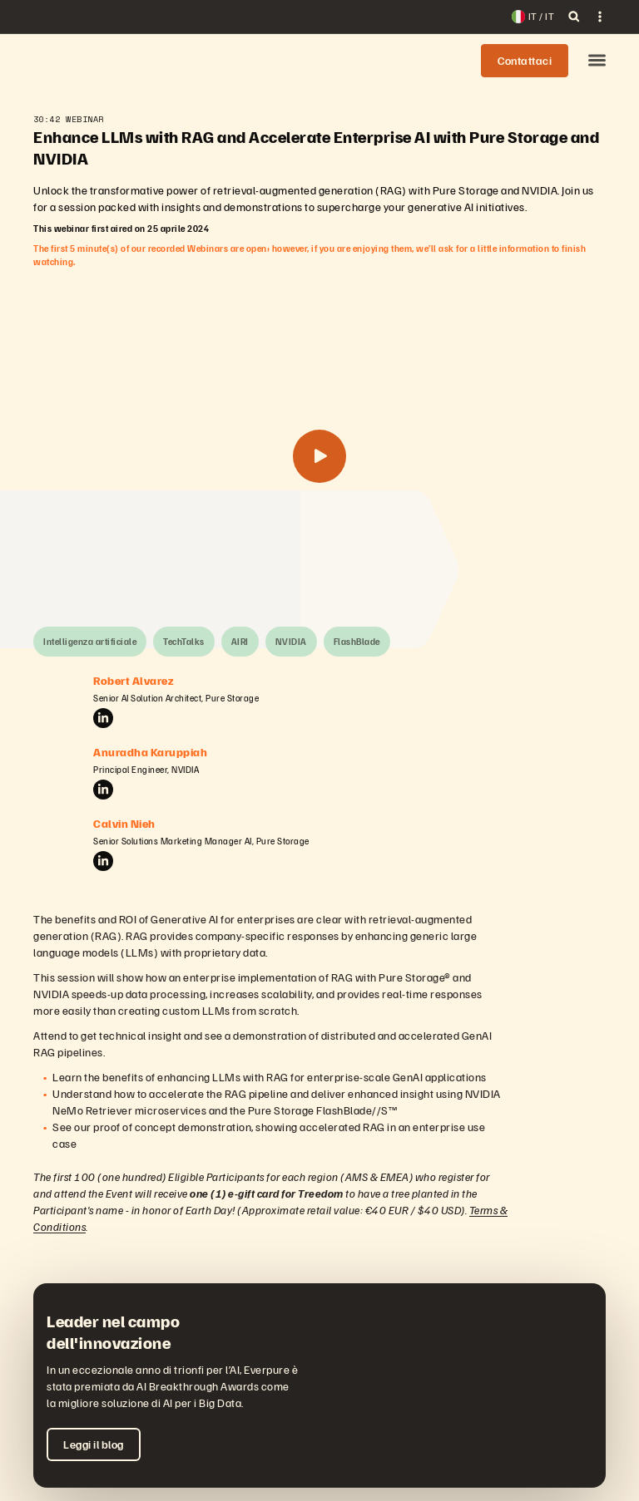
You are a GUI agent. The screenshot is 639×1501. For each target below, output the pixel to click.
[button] (597, 61)
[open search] (574, 16)
